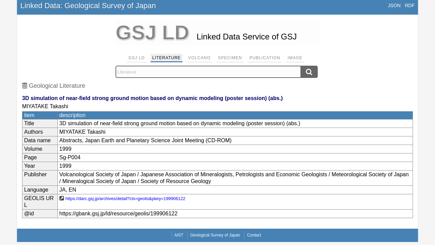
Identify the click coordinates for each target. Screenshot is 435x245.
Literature (166, 57)
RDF (410, 5)
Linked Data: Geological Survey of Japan (88, 5)
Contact (254, 235)
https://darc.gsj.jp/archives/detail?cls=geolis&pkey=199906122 (126, 198)
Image (295, 57)
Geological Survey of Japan (215, 235)
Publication (264, 57)
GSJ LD (136, 57)
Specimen (230, 57)
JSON (394, 5)
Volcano (199, 57)
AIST (179, 235)
